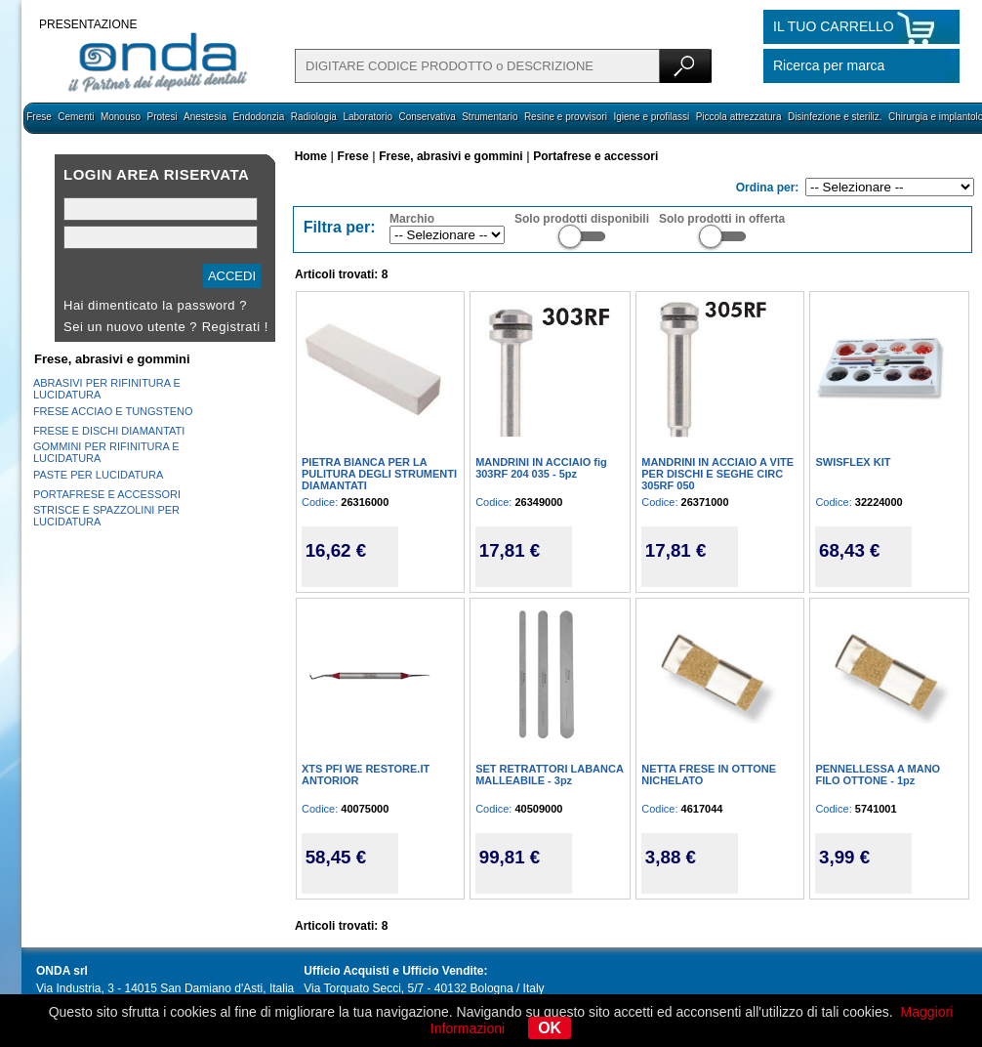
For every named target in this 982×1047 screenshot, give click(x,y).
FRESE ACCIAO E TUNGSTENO (113, 411)
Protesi (161, 116)
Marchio (411, 219)
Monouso (121, 116)
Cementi (76, 116)
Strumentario (489, 116)
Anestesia (205, 116)
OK (549, 1028)
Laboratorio (367, 116)
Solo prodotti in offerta (722, 219)
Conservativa (426, 116)
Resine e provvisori (565, 116)
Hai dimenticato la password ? (155, 305)
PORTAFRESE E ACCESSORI (107, 494)
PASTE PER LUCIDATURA (98, 475)
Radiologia (314, 116)
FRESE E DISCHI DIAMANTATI (108, 431)
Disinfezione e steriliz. (835, 116)
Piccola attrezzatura (739, 116)
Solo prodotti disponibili (581, 219)
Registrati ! (235, 326)
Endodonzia (258, 116)
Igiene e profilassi (651, 116)
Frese (39, 116)
